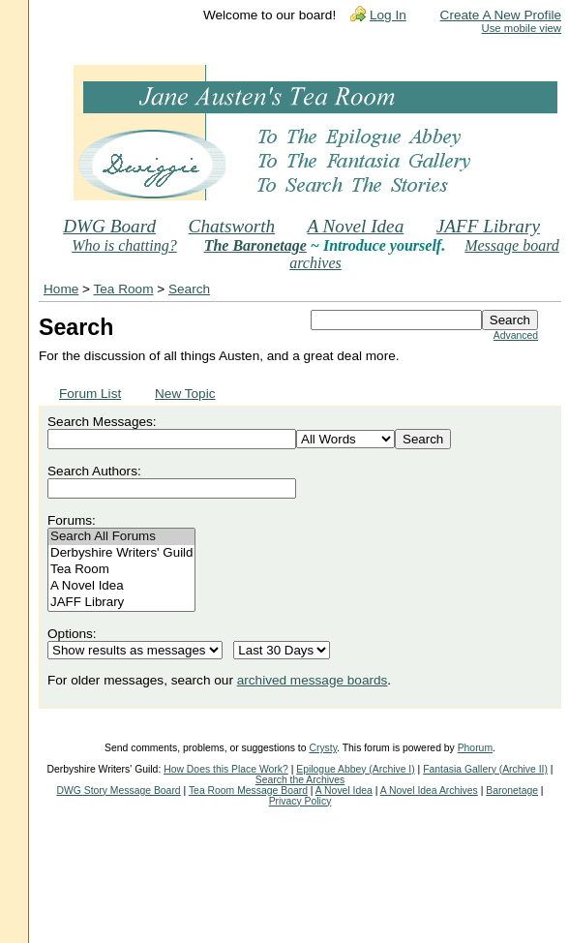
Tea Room (124, 289)
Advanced (516, 335)
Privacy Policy (300, 801)
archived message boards (312, 680)
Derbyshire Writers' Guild (121, 553)
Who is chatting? (124, 245)
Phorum (475, 748)
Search (189, 289)
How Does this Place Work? (226, 769)
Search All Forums (121, 537)
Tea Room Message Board (248, 790)
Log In (388, 15)
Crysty (323, 748)
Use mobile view (521, 28)
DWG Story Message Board (118, 790)
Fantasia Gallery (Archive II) (485, 769)
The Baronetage (255, 245)
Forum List (90, 393)
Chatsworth (232, 226)
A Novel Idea (355, 226)
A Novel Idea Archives (429, 790)
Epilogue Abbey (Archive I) (355, 769)
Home (61, 289)
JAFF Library (488, 226)
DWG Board (109, 226)
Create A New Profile (500, 15)
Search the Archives (299, 780)
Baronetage (512, 790)
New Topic (185, 393)
